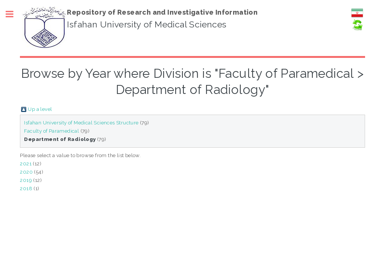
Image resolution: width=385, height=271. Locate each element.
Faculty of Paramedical (51, 131)
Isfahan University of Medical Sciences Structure (81, 123)
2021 (26, 163)
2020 (26, 172)
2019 (26, 180)
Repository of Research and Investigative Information (162, 12)
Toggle (13, 14)
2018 (26, 188)
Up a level (40, 109)
